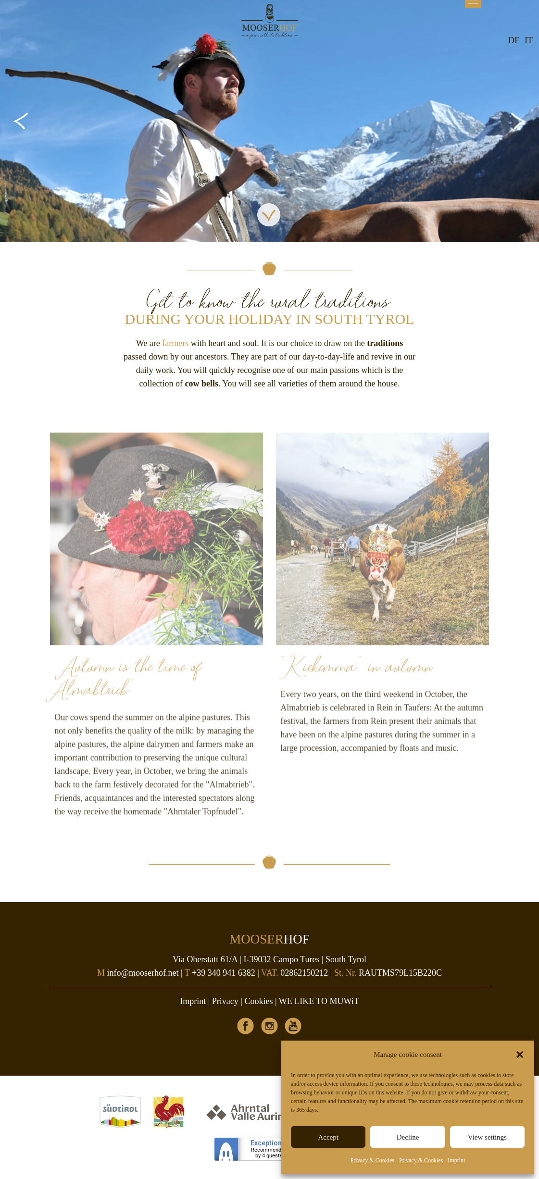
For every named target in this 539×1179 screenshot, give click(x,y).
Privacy (225, 1001)
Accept (328, 1137)
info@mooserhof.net (143, 973)
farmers (175, 343)
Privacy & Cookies (372, 1160)
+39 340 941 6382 (223, 973)
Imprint (456, 1160)
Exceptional (269, 1143)
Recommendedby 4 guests (269, 1153)
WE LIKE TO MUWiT (319, 1001)
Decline (408, 1137)
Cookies (258, 1001)
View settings (487, 1137)
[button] (520, 1054)
